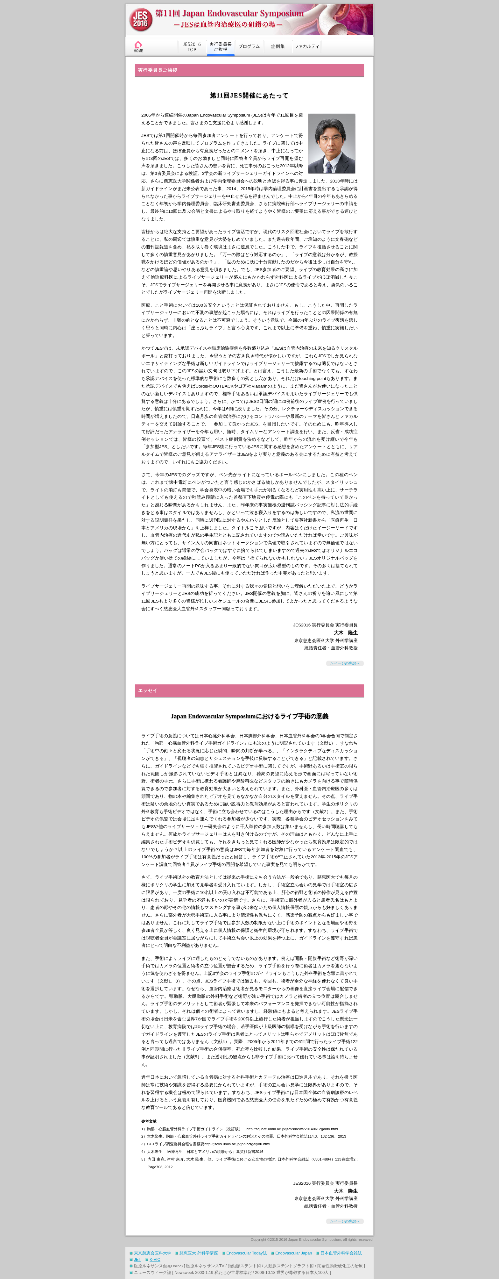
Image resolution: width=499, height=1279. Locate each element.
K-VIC (155, 1259)
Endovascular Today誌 (247, 1253)
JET (137, 1259)
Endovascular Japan (293, 1253)
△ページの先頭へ (345, 663)
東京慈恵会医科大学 (152, 1253)
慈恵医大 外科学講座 (198, 1253)
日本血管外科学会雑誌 (341, 1253)
